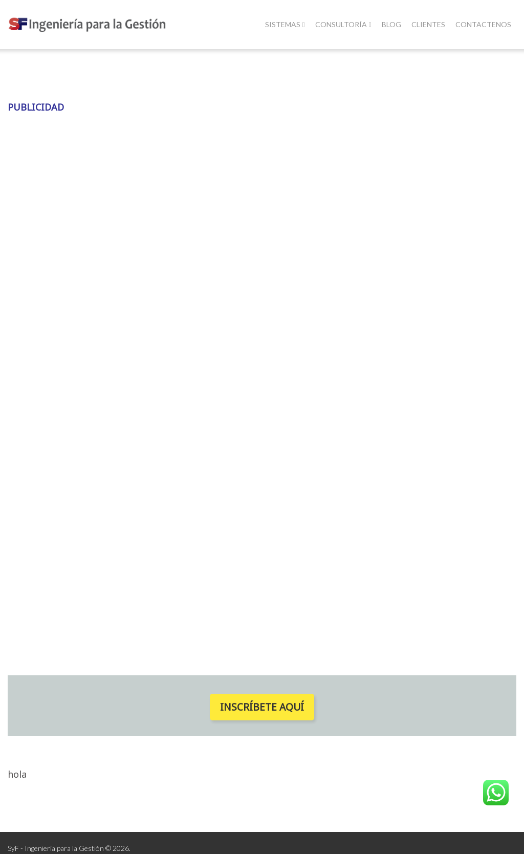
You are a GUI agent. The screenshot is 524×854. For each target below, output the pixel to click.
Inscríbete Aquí (262, 707)
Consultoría (343, 24)
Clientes (428, 24)
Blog (391, 24)
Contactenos (483, 24)
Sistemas (285, 24)
